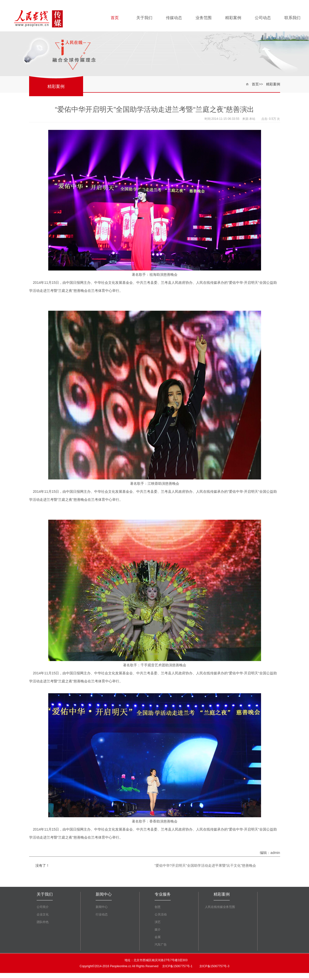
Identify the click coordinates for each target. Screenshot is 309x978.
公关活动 (161, 914)
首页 (115, 18)
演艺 (158, 922)
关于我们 (144, 18)
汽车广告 (161, 944)
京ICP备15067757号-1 (176, 966)
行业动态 (102, 914)
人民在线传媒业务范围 (220, 907)
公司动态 (263, 18)
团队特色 (43, 922)
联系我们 (292, 18)
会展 (158, 937)
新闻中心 (104, 894)
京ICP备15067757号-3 (213, 966)
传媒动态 (174, 18)
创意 (158, 907)
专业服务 (163, 894)
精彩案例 (233, 18)
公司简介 (43, 907)
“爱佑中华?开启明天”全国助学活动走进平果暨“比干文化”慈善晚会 (205, 865)
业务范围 (204, 18)
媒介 (158, 929)
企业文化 (43, 914)
